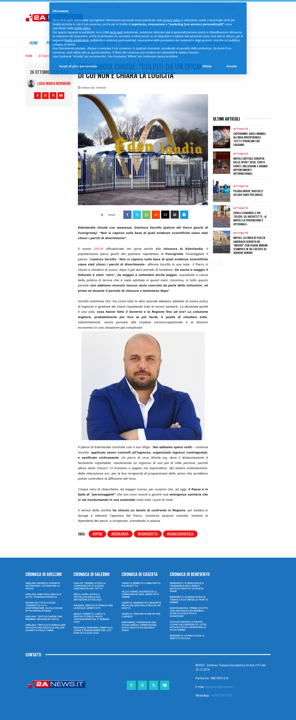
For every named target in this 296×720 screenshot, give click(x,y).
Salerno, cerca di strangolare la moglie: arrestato (93, 606)
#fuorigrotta (148, 534)
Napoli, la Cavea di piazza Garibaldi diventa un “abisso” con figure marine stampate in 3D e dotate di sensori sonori (250, 245)
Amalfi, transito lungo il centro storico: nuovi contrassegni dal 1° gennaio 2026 (92, 618)
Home (29, 56)
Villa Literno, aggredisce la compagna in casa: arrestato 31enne (140, 594)
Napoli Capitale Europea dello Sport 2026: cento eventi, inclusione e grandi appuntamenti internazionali (250, 166)
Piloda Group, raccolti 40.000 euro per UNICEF (248, 193)
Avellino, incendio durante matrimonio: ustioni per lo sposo (42, 586)
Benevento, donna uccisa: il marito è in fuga (187, 637)
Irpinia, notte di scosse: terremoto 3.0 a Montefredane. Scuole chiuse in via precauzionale (44, 606)
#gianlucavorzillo (180, 534)
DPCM (98, 248)
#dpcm (97, 534)
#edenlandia (119, 534)
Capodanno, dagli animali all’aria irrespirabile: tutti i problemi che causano (249, 139)
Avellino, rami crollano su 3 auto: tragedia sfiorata (43, 595)
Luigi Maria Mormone (54, 83)
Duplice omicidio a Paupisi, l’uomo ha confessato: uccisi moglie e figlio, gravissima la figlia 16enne (188, 626)
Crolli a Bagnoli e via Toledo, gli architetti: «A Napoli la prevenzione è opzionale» (249, 218)
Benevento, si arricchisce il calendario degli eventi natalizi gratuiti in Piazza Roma (187, 587)
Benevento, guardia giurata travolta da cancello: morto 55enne (189, 600)
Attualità (45, 56)
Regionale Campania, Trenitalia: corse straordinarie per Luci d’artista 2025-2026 (93, 630)
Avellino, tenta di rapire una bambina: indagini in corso (43, 618)
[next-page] (222, 262)
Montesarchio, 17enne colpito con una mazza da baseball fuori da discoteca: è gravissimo (189, 612)
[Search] (233, 8)
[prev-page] (215, 262)
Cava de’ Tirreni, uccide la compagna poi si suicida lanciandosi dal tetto (90, 586)
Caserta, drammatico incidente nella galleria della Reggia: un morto (141, 605)
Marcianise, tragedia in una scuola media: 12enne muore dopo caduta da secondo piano (139, 626)
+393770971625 (221, 695)
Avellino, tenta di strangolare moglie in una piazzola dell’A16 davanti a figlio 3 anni (45, 628)
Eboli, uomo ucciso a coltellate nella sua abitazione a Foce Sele (88, 597)
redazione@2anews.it (220, 687)
